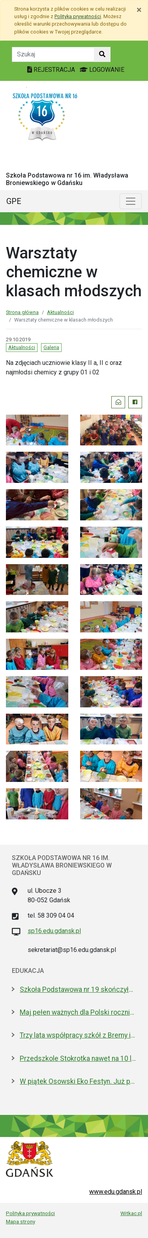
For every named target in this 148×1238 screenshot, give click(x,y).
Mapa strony (20, 1221)
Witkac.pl (131, 1213)
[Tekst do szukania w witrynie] (53, 54)
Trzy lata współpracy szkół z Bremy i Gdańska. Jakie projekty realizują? (78, 1035)
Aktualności (60, 312)
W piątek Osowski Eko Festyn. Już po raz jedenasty (78, 1081)
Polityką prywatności (77, 16)
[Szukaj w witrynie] (102, 54)
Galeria (51, 347)
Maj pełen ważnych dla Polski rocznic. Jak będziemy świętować (78, 1012)
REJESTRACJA (52, 69)
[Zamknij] (139, 10)
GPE (13, 201)
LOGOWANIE (102, 69)
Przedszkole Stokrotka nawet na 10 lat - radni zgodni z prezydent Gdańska (78, 1058)
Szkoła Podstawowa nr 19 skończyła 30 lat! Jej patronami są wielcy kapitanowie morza (78, 989)
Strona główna (22, 312)
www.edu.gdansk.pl (115, 1191)
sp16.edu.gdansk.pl (54, 931)
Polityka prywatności (30, 1213)
